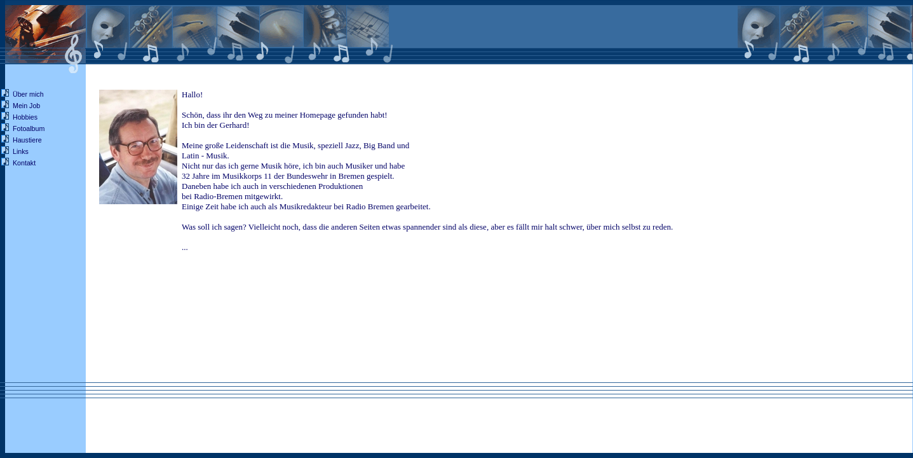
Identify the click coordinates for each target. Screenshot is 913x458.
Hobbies (25, 117)
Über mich (28, 94)
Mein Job (26, 105)
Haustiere (27, 140)
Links (21, 151)
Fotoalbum (28, 128)
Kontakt (24, 163)
